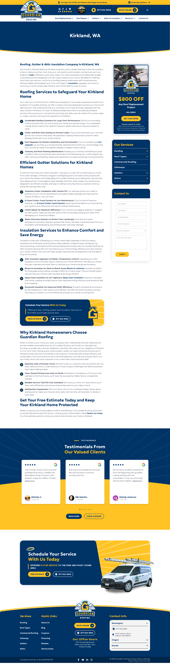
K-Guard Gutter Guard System (50, 203)
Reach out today (95, 413)
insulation (73, 83)
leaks (31, 75)
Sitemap (146, 659)
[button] (147, 10)
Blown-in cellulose (75, 268)
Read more (29, 481)
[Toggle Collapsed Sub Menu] (131, 151)
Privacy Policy (136, 659)
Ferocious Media (145, 661)
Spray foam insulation (73, 278)
